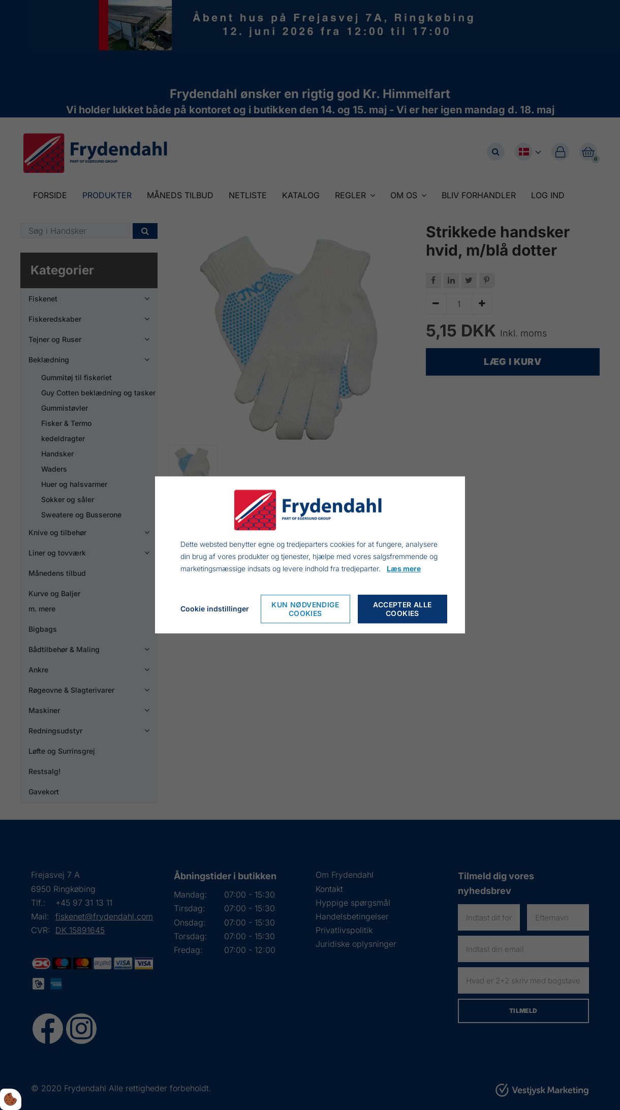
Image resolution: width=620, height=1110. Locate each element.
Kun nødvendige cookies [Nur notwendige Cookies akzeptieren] (305, 609)
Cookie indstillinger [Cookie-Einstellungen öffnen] (214, 609)
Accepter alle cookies (402, 609)
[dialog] (310, 554)
